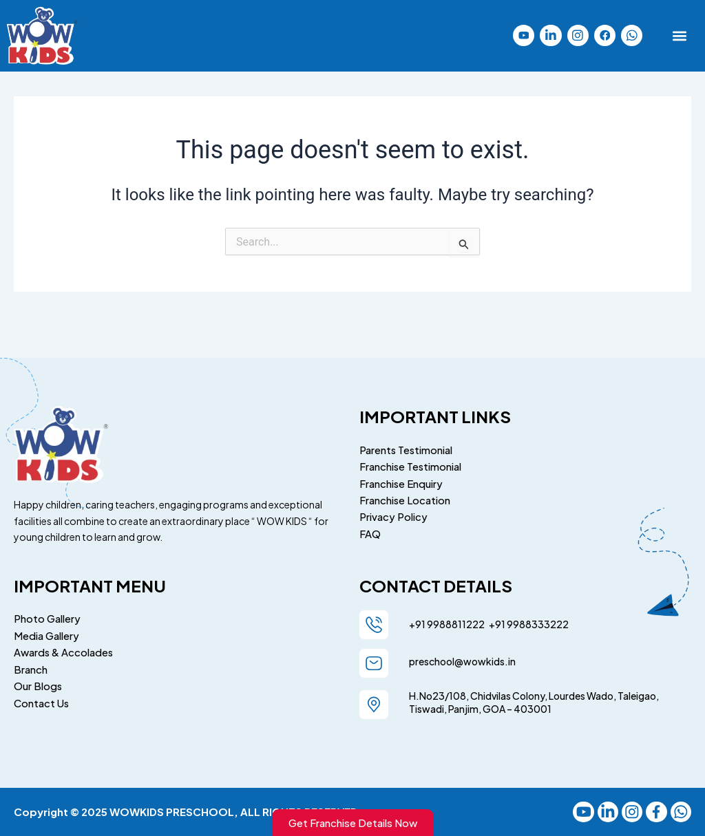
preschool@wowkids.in (462, 658)
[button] (680, 35)
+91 (495, 620)
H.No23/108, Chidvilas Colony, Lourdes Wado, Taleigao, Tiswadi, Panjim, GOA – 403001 (534, 699)
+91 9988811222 (447, 620)
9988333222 (537, 620)
